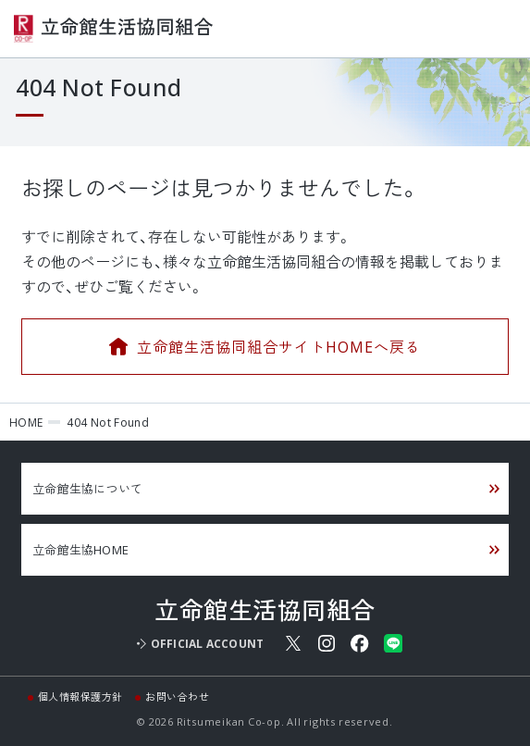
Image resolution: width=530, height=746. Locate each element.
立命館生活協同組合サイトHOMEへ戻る (278, 346)
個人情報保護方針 (80, 696)
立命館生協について (87, 488)
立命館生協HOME (80, 549)
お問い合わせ (177, 696)
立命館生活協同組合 (113, 28)
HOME (26, 422)
